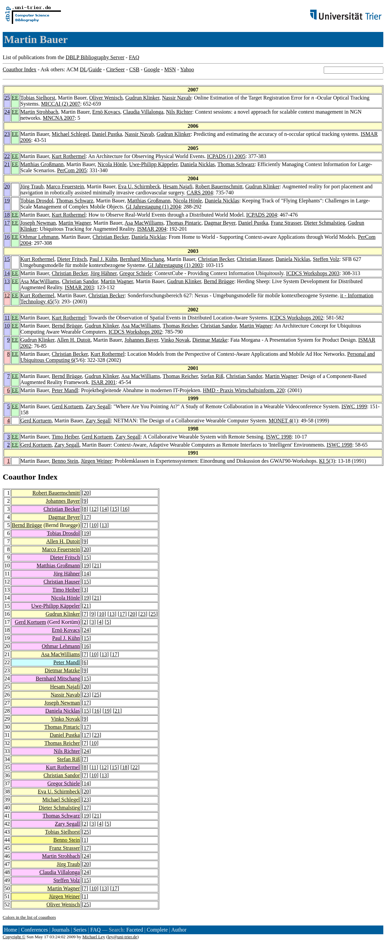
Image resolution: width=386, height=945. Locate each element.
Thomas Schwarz (236, 164)
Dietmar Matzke (209, 340)
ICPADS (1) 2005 (226, 156)
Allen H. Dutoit (74, 340)
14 (7, 273)
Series (79, 930)
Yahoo (187, 69)
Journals (60, 930)
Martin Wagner (75, 223)
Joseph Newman (38, 223)
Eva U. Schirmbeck (139, 186)
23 (7, 134)
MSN (170, 69)
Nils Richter (179, 112)
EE (15, 98)
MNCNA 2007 (59, 118)
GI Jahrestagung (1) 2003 (175, 265)
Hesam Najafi (177, 186)
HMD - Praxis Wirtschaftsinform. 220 (244, 390)
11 (7, 317)
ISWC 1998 (278, 437)
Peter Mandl (65, 390)
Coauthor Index (19, 69)
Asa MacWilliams (144, 223)
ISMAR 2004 (151, 229)
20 (7, 186)
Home (10, 930)
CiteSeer (115, 69)
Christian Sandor (80, 281)
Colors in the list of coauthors (29, 917)
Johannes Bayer (141, 340)
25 (7, 98)
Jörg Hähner (104, 273)
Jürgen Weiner (96, 461)
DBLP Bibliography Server (95, 57)
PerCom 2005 (71, 170)
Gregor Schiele (135, 273)
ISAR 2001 (103, 382)
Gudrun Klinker (142, 98)
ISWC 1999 (354, 406)
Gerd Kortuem (67, 406)
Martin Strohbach (39, 112)
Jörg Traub (32, 186)
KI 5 (324, 461)
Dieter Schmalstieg (324, 223)
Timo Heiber (65, 437)
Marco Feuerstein (65, 186)
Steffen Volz (326, 259)
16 (7, 237)
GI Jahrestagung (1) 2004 (153, 207)
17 (7, 223)
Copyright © (14, 936)
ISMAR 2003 (79, 287)
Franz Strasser (286, 223)
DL (83, 69)
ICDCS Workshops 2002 (296, 317)
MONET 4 (280, 420)
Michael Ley (93, 936)
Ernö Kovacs (106, 112)
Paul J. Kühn (103, 259)
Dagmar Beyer (219, 223)
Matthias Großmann (42, 164)
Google (152, 69)
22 (7, 156)
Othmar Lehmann (40, 237)
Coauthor (19, 477)
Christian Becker (111, 237)
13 (7, 281)
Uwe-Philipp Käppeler (153, 164)
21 (7, 164)
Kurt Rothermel (69, 156)
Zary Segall (98, 406)
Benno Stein (65, 461)
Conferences (34, 930)
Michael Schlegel (71, 134)
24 (7, 112)
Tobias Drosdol (37, 200)
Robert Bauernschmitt (219, 186)
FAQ (134, 57)
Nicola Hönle (112, 164)
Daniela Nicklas (197, 164)
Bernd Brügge (219, 281)
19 (7, 200)
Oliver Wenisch (105, 98)
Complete (157, 930)
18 (7, 215)
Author (178, 930)
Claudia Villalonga (143, 112)
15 (7, 259)
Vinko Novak (175, 340)
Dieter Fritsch (71, 259)
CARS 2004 (200, 192)
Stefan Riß (212, 376)
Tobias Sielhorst (38, 98)
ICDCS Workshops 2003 (312, 273)
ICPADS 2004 (261, 215)
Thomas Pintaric (183, 223)
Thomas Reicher (180, 326)
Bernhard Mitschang (142, 259)
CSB (134, 69)
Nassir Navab (176, 98)
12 (7, 295)
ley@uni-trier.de (122, 936)
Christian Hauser (255, 259)
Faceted (134, 930)
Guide (95, 69)
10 (7, 326)
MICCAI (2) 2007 (60, 104)
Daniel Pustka (107, 134)
